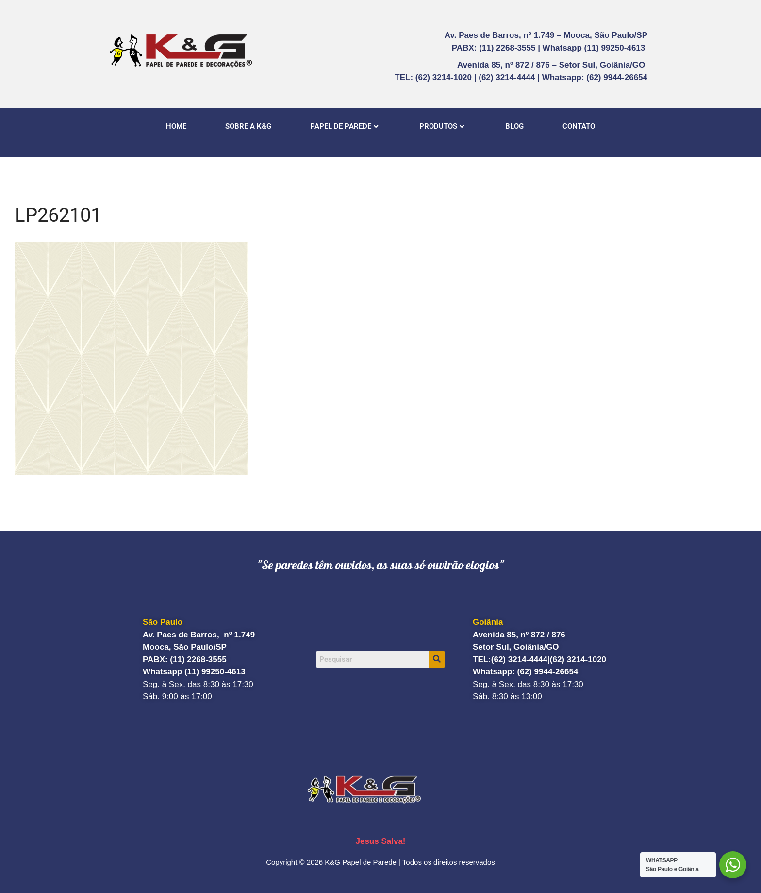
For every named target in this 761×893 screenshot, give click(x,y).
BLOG (514, 126)
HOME (176, 126)
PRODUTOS (441, 126)
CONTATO (578, 126)
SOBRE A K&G (248, 126)
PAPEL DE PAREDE (344, 126)
